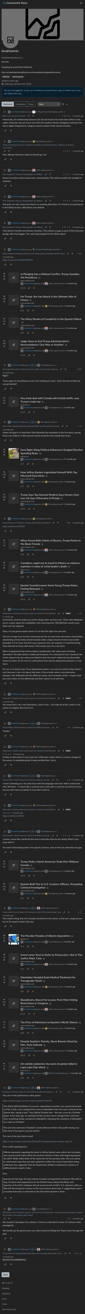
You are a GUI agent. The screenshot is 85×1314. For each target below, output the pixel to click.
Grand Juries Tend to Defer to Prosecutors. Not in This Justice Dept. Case (32, 912)
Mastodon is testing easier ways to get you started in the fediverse (29, 613)
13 (23, 288)
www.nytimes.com (27, 280)
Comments (20, 104)
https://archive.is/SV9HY (14, 526)
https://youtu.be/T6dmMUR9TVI (18, 260)
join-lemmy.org (9, 1309)
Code (4, 1304)
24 (23, 412)
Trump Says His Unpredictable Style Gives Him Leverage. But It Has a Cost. (32, 1253)
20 (23, 355)
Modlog (5, 1288)
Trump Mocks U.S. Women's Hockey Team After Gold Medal (26, 523)
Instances (6, 1293)
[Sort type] (49, 104)
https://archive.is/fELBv (13, 815)
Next (5, 1274)
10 (23, 1014)
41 (23, 509)
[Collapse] (5, 112)
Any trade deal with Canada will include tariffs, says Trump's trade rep (30, 369)
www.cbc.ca (25, 405)
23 (23, 1055)
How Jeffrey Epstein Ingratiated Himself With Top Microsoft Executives (31, 426)
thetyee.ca (25, 456)
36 (23, 599)
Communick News (14, 3)
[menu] (81, 3)
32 (23, 876)
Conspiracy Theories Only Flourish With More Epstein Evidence (28, 1092)
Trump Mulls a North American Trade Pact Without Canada (26, 727)
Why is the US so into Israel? (14, 116)
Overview (7, 104)
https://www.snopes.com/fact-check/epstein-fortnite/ (27, 1100)
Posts (31, 104)
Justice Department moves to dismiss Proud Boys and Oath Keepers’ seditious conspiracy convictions (38, 146)
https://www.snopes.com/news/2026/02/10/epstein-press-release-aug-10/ (37, 1141)
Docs (4, 1298)
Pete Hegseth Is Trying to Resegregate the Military (23, 174)
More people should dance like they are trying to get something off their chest (34, 253)
